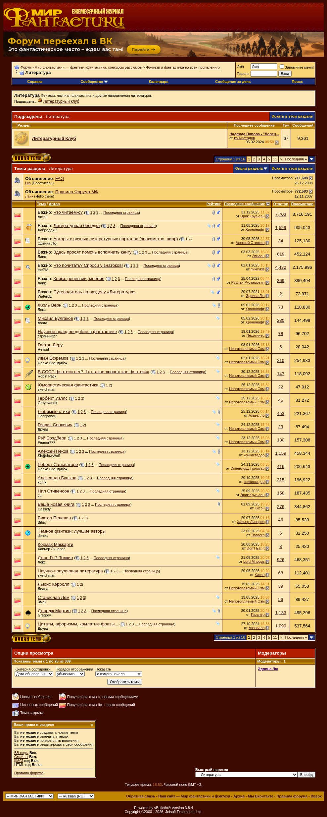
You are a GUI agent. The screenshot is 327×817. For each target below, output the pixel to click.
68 (280, 572)
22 (280, 386)
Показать (103, 669)
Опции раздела (249, 168)
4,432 (280, 267)
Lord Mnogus (253, 561)
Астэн (43, 217)
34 (280, 240)
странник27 (47, 336)
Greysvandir (47, 403)
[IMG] (18, 761)
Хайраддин (47, 230)
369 (280, 280)
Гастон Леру (50, 344)
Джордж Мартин (54, 610)
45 (280, 400)
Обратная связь (140, 796)
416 (280, 466)
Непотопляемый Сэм (246, 349)
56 (280, 599)
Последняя (296, 159)
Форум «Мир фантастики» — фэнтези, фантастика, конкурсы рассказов (81, 67)
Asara (42, 323)
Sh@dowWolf (49, 456)
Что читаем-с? (68, 212)
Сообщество (94, 82)
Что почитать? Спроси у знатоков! (88, 265)
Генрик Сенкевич (55, 424)
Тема (41, 204)
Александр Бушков (57, 477)
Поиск (297, 82)
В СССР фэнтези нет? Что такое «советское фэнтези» (93, 371)
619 (280, 254)
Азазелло (256, 415)
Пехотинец (256, 335)
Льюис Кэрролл (54, 584)
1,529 (280, 227)
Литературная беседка (76, 225)
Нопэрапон (47, 416)
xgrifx (42, 482)
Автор (54, 204)
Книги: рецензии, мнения (78, 278)
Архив (239, 796)
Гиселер (257, 614)
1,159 (280, 453)
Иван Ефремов (53, 358)
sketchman (46, 389)
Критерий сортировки (33, 669)
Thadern (257, 535)
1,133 (280, 612)
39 (280, 586)
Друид (43, 429)
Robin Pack (47, 376)
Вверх (316, 796)
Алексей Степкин (250, 243)
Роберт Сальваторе (58, 464)
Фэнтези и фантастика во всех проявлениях (183, 67)
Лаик (29, 196)
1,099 (280, 625)
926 (280, 559)
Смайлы (21, 757)
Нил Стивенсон (53, 491)
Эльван (258, 256)
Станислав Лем (54, 597)
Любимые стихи (54, 411)
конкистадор (244, 138)
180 (280, 440)
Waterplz (45, 296)
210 (280, 360)
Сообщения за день (233, 82)
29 (280, 426)
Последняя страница (121, 212)
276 (280, 506)
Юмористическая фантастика (68, 384)
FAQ (59, 178)
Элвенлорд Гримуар (248, 468)
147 (280, 373)
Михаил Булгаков (55, 318)
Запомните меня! (297, 67)
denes (43, 536)
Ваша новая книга (56, 504)
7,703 (280, 214)
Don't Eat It (255, 548)
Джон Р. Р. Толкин (55, 557)
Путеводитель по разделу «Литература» (94, 291)
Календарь (158, 82)
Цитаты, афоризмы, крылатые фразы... (78, 623)
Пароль (243, 74)
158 (280, 493)
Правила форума (28, 773)
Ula (28, 183)
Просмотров (302, 204)
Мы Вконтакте (260, 796)
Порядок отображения (74, 669)
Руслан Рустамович (248, 282)
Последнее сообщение (244, 204)
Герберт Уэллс (53, 398)
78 (280, 333)
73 (280, 307)
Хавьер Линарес (251, 522)
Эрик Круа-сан (252, 216)
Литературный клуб (61, 101)
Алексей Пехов (53, 451)
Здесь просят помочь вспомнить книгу (92, 252)
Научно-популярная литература (70, 570)
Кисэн (259, 508)
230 (280, 320)
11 (275, 159)
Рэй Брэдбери (52, 438)
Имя (240, 66)
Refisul (43, 349)
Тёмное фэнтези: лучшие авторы (72, 531)
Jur (40, 495)
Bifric (42, 522)
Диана (43, 589)
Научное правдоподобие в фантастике (77, 331)
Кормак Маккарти (55, 544)
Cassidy (44, 509)
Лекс (42, 310)
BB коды (21, 753)
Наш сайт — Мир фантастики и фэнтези (194, 796)
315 (280, 479)
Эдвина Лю (47, 243)
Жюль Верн (50, 305)
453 (280, 413)
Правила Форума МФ (77, 191)
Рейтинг (214, 204)
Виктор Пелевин (54, 517)
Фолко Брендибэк (52, 363)
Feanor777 (46, 442)
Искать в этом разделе (292, 116)
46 (280, 519)
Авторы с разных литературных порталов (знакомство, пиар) (115, 238)
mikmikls (257, 269)
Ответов (280, 204)
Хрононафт (255, 229)
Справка (34, 82)
